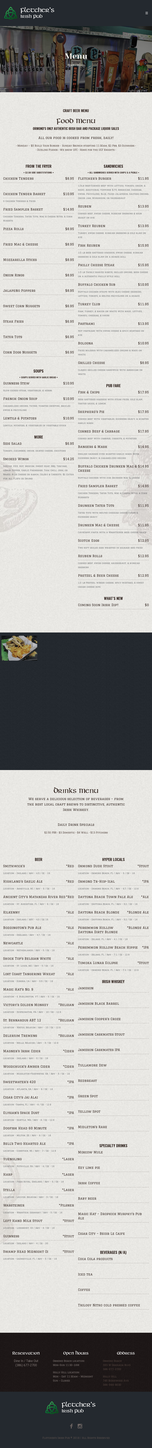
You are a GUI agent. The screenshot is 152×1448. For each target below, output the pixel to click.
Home (71, 65)
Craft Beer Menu (76, 110)
